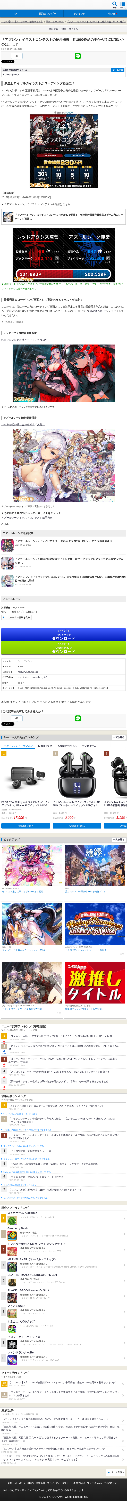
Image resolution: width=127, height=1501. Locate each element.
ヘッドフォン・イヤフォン (18, 745)
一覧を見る (118, 737)
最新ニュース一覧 (55, 21)
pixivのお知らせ (97, 310)
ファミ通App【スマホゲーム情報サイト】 (22, 21)
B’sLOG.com (110, 1483)
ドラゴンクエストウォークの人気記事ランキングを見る (27, 1130)
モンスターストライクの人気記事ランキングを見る (25, 1198)
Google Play (63, 648)
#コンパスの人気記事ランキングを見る (20, 1114)
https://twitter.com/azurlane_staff (32, 677)
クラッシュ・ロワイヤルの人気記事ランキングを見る (26, 1159)
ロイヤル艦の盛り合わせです (18, 424)
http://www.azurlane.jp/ (28, 672)
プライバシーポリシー (59, 1483)
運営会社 (40, 1483)
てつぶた (42, 339)
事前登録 (53, 28)
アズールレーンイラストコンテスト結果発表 (26, 517)
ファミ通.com (94, 1483)
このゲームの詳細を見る (18, 617)
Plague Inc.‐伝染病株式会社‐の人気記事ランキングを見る (27, 1172)
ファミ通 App (12, 5)
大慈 (41, 424)
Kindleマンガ (45, 745)
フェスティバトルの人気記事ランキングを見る (23, 1146)
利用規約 (29, 1483)
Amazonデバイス (67, 745)
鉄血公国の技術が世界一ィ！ (18, 339)
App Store (63, 635)
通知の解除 (79, 1483)
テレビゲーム (89, 745)
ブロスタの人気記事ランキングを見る (19, 1185)
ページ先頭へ (117, 1472)
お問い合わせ (15, 1483)
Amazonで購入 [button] (25, 825)
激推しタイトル (70, 28)
